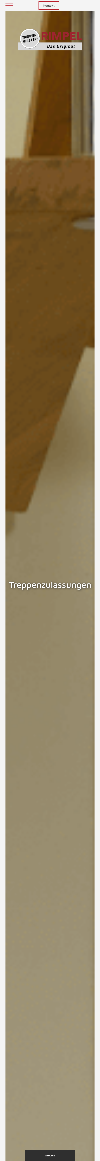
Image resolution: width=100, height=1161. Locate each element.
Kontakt (48, 5)
